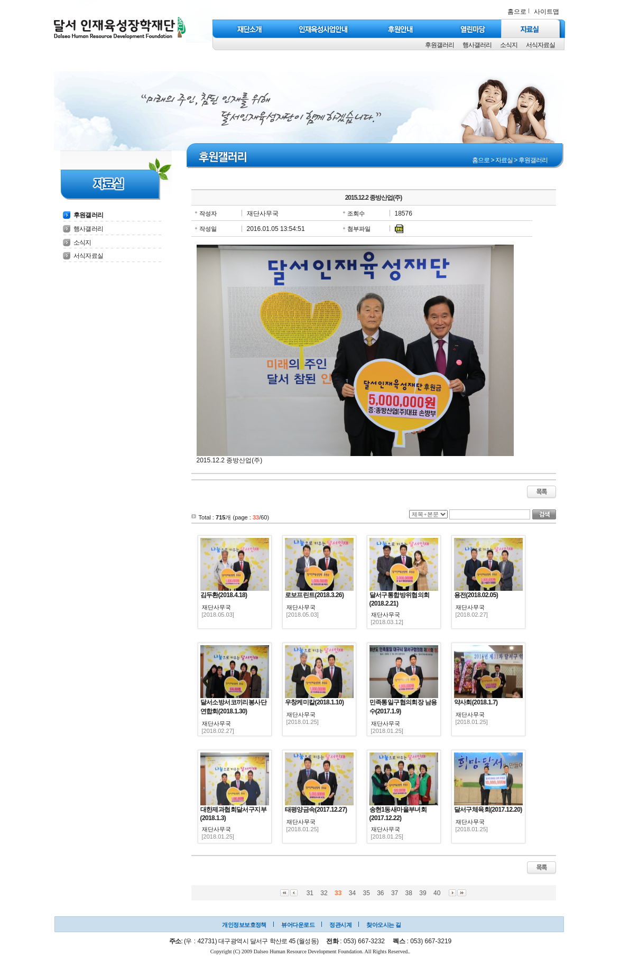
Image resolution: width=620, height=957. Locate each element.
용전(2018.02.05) (476, 595)
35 (366, 893)
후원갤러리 (439, 45)
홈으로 (516, 11)
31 (310, 893)
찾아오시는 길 (383, 925)
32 (323, 893)
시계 (345, 925)
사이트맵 (546, 11)
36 (380, 893)
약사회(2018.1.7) (476, 702)
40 (436, 893)
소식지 (508, 45)
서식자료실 (540, 45)
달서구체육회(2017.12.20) (488, 809)
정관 (334, 925)
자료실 (504, 160)
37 (394, 893)
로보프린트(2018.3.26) (314, 595)
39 (422, 893)
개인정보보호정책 (244, 925)
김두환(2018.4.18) (223, 595)
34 (352, 893)
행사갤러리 (477, 45)
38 (408, 893)
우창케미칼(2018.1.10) (314, 702)
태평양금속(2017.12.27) (316, 809)
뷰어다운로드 (297, 925)
